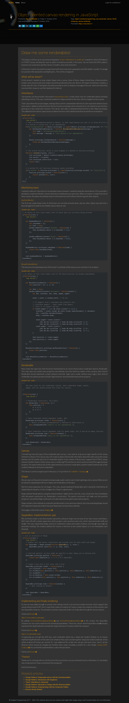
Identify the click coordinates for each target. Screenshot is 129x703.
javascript (102, 19)
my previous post (61, 97)
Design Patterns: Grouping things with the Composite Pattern (46, 687)
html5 (114, 19)
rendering (74, 21)
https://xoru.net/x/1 (85, 24)
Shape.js (48, 510)
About (23, 3)
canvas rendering (84, 21)
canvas (109, 19)
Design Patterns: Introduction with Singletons (41, 680)
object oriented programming (85, 19)
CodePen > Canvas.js (78, 471)
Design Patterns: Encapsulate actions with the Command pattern (48, 677)
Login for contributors (112, 3)
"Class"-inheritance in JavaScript (72, 60)
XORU (11, 3)
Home (17, 2)
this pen (32, 614)
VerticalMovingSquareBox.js (70, 621)
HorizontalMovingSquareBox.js (42, 621)
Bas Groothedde (31, 19)
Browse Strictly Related (33, 689)
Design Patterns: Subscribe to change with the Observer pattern (47, 685)
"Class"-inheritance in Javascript (36, 682)
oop (97, 19)
